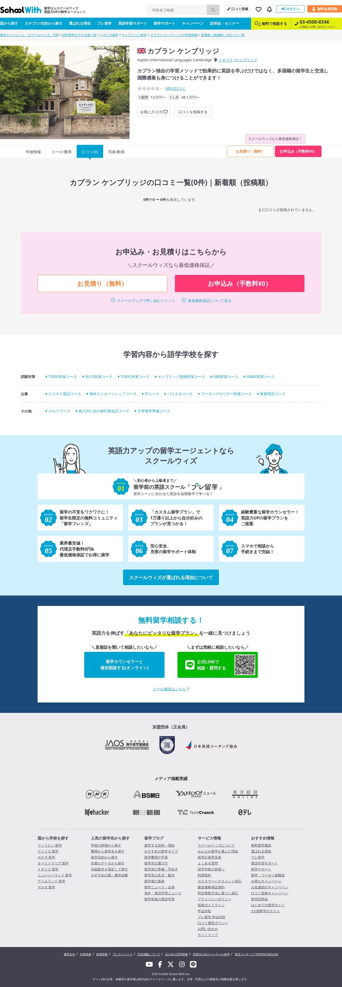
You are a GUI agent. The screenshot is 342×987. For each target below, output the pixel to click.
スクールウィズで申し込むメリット (146, 300)
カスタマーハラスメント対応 (219, 881)
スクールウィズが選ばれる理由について (171, 577)
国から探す (9, 23)
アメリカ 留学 (48, 851)
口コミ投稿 (237, 8)
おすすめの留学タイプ (161, 851)
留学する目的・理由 (159, 845)
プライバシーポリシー (214, 899)
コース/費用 (61, 151)
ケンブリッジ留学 (134, 35)
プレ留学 (104, 23)
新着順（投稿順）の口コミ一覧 (223, 35)
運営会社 (69, 954)
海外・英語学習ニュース (162, 893)
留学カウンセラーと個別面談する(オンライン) (124, 665)
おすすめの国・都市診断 (109, 875)
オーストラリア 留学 (53, 863)
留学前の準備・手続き (161, 869)
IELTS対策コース (98, 376)
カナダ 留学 (46, 857)
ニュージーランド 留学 (55, 875)
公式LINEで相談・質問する (220, 664)
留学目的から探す (104, 857)
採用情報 (102, 954)
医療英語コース (273, 393)
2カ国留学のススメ (265, 911)
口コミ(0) (90, 151)
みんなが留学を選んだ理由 (218, 851)
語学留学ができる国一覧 (79, 35)
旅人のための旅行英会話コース (104, 410)
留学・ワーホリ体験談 (268, 875)
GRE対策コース (225, 376)
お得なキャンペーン (266, 881)
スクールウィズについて (216, 845)
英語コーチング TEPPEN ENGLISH (257, 954)
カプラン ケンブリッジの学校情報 (174, 35)
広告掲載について (148, 954)
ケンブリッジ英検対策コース (181, 376)
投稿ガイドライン (211, 905)
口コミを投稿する (193, 111)
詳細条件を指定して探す (109, 869)
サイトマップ (208, 934)
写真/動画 (116, 151)
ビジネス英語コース (64, 393)
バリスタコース (180, 393)
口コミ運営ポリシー (213, 923)
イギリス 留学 (48, 869)
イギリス (225, 60)
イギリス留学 (109, 35)
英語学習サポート (132, 23)
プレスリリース (122, 954)
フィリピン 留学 (50, 845)
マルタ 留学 (46, 887)
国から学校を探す (53, 838)
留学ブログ (154, 838)
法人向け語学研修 (176, 954)
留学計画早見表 (209, 857)
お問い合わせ (208, 929)
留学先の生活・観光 (159, 875)
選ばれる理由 (80, 23)
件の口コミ (175, 88)
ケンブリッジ (246, 59)
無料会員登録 (324, 8)
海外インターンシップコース (113, 393)
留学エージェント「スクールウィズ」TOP (29, 35)
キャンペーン (193, 23)
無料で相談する (271, 23)
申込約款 (204, 911)
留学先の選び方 (156, 863)
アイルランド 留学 (51, 881)
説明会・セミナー (224, 23)
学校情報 (33, 151)
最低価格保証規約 (211, 887)
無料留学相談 (261, 845)
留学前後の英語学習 (159, 899)
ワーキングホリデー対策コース (226, 393)
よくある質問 (208, 863)
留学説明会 (259, 899)
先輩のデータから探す (108, 863)
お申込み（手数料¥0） (298, 151)
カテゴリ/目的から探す (43, 23)
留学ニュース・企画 (159, 887)
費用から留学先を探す (108, 851)
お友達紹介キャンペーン (269, 887)
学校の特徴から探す (106, 845)
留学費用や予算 (156, 857)
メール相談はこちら (171, 688)
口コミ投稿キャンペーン (269, 893)
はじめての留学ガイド (268, 905)
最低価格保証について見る (209, 300)
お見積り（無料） (250, 151)
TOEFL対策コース (135, 376)
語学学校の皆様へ (211, 869)
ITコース (152, 393)
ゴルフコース (59, 410)
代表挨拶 (85, 954)
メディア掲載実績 (171, 778)
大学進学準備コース (154, 410)
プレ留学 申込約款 (211, 917)
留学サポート (164, 23)
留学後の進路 (154, 881)
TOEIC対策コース (62, 376)
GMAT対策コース (260, 376)
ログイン (290, 8)
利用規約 (204, 875)
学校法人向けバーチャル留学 (211, 954)
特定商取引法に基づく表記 (218, 893)
